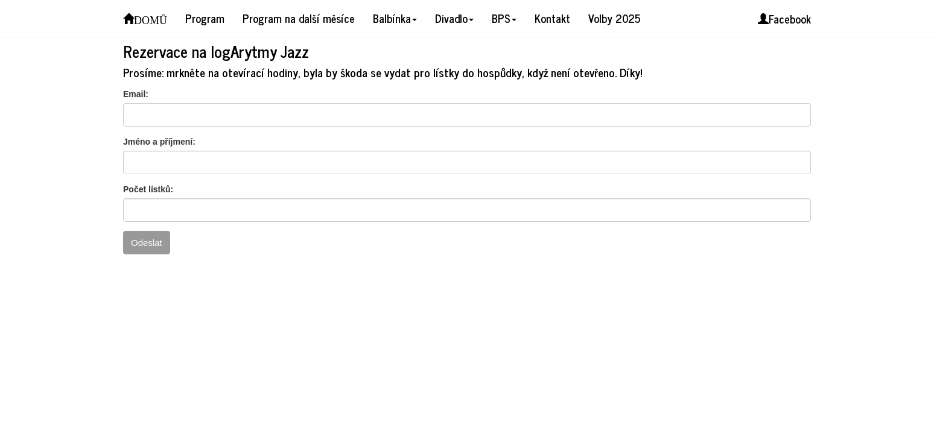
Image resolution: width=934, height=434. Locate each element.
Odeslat (146, 242)
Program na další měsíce (299, 18)
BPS (504, 18)
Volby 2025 (614, 18)
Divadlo (454, 18)
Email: (135, 94)
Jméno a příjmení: (159, 141)
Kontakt (552, 18)
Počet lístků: (148, 189)
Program (204, 18)
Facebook (784, 19)
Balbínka (395, 18)
